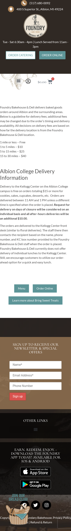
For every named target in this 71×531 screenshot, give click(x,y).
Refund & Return (41, 522)
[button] (19, 81)
